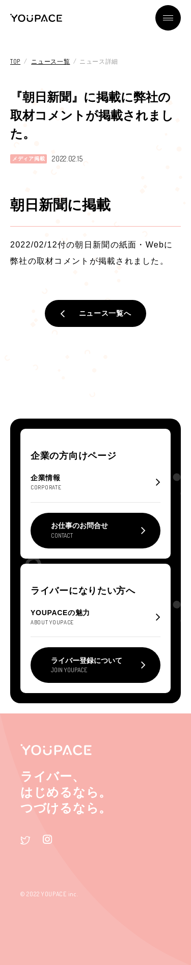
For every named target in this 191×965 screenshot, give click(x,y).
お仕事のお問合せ (79, 530)
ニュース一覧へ (105, 313)
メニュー (168, 18)
